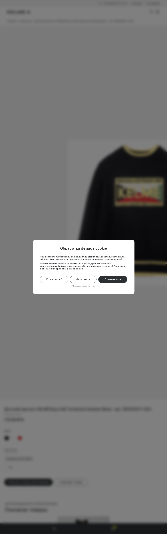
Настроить (83, 279)
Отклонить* (54, 279)
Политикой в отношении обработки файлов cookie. (83, 267)
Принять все (112, 279)
